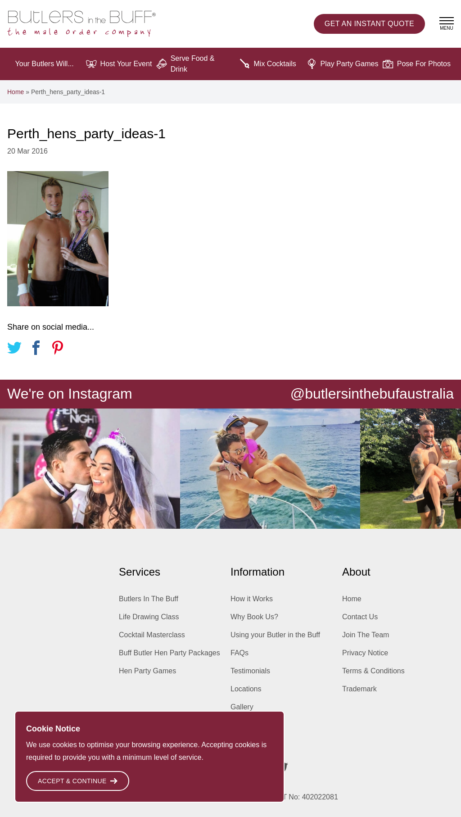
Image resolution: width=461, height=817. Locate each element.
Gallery (241, 707)
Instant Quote (369, 23)
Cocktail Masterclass (152, 635)
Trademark (359, 689)
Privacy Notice (365, 653)
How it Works (251, 599)
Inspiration (247, 725)
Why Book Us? (254, 617)
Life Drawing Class (149, 617)
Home (15, 91)
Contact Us (360, 617)
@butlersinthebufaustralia (372, 394)
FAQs (239, 653)
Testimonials (250, 671)
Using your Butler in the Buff (275, 635)
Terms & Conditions (373, 671)
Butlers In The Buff (148, 599)
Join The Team (365, 635)
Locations (246, 689)
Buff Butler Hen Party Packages (169, 653)
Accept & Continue (78, 781)
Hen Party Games (147, 671)
